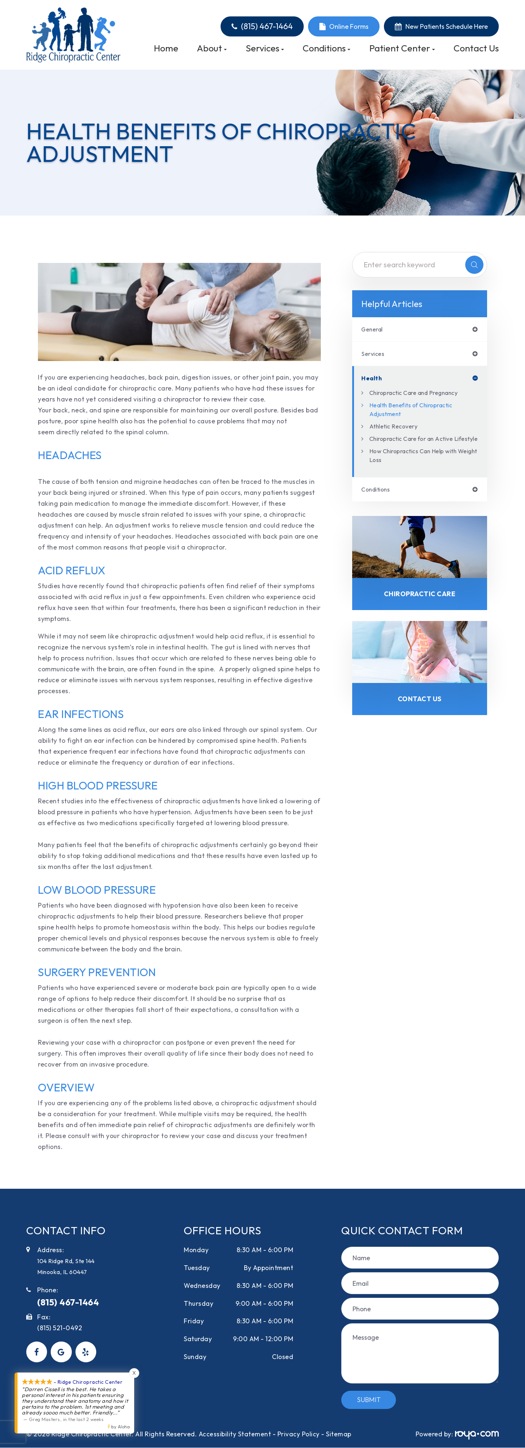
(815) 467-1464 (267, 26)
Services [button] (265, 48)
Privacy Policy (298, 1434)
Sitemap (338, 1434)
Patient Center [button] (402, 48)
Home (166, 48)
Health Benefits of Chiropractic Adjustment (418, 411)
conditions (378, 500)
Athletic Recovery (396, 428)
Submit (369, 1399)
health (372, 380)
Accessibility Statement (235, 1434)
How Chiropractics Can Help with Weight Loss (420, 466)
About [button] (212, 48)
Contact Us (476, 48)
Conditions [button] (326, 48)
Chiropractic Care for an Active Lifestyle (418, 445)
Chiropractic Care (419, 606)
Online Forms (349, 26)
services (374, 355)
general (373, 329)
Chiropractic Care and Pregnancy (421, 395)
